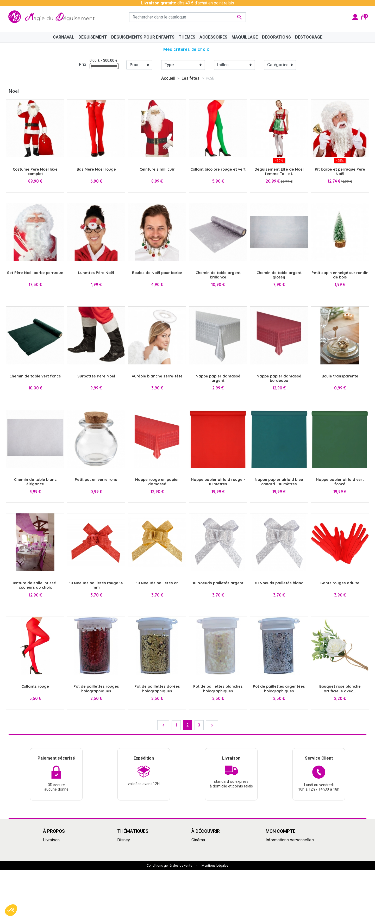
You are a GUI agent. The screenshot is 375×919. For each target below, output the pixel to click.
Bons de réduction (282, 864)
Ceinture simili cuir (157, 169)
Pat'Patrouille (203, 858)
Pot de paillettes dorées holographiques (157, 688)
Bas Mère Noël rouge (96, 169)
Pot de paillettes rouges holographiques (96, 688)
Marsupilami (128, 889)
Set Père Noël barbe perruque (35, 272)
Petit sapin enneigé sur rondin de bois (339, 275)
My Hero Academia (208, 877)
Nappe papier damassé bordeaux (279, 378)
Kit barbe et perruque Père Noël (340, 171)
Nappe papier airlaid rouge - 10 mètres (218, 481)
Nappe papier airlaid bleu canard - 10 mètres (279, 481)
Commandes (277, 846)
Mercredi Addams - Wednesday (146, 877)
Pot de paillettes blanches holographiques (218, 688)
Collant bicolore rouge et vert (218, 169)
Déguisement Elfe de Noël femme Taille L (279, 171)
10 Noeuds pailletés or (157, 583)
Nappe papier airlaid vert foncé (340, 481)
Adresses (275, 858)
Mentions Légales (215, 914)
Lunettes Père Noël (96, 272)
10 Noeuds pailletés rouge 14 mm (96, 585)
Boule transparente (340, 376)
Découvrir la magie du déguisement (75, 858)
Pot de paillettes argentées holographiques (279, 688)
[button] (11, 910)
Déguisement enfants (211, 864)
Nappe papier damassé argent (218, 378)
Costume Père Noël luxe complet (35, 171)
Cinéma (198, 839)
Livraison (51, 839)
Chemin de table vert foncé (35, 376)
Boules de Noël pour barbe (157, 272)
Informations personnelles (290, 839)
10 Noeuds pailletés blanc (279, 583)
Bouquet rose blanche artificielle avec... (340, 688)
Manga (123, 846)
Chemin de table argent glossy (279, 275)
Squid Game (128, 871)
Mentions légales (59, 846)
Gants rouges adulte (339, 583)
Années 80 (127, 858)
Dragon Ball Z (203, 871)
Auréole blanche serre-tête (157, 376)
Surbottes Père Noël (96, 376)
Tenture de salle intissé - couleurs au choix (35, 585)
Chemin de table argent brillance (218, 275)
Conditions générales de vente (169, 914)
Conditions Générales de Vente (71, 852)
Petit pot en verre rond (96, 479)
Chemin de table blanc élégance (35, 481)
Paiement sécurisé (60, 864)
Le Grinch (125, 883)
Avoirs (271, 852)
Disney (123, 839)
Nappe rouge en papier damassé (157, 481)
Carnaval (125, 864)
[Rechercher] (187, 17)
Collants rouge (35, 686)
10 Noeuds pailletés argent (218, 583)
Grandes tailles (131, 852)
